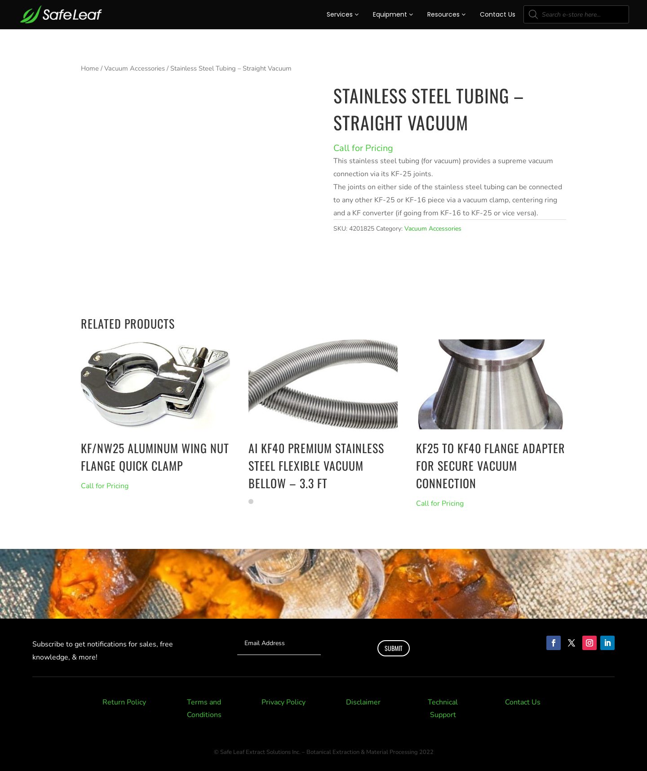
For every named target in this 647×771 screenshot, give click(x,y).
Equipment (393, 14)
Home (90, 68)
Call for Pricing (363, 148)
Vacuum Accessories (134, 68)
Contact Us (497, 14)
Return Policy (124, 702)
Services (343, 14)
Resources (446, 14)
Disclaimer (363, 702)
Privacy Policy (283, 702)
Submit (394, 648)
